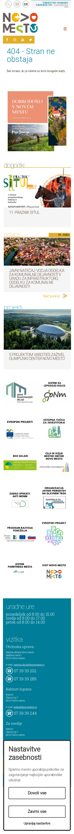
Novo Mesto (29, 23)
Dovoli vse (37, 793)
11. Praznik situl (24, 212)
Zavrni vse (37, 811)
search (8, 4)
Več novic (51, 296)
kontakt (17, 4)
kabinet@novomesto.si (25, 707)
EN (26, 4)
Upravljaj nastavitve (37, 823)
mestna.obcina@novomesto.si (29, 664)
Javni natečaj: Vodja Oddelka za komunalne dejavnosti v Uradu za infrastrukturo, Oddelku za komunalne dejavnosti (36, 278)
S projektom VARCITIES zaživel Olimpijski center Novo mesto (37, 356)
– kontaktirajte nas (52, 4)
